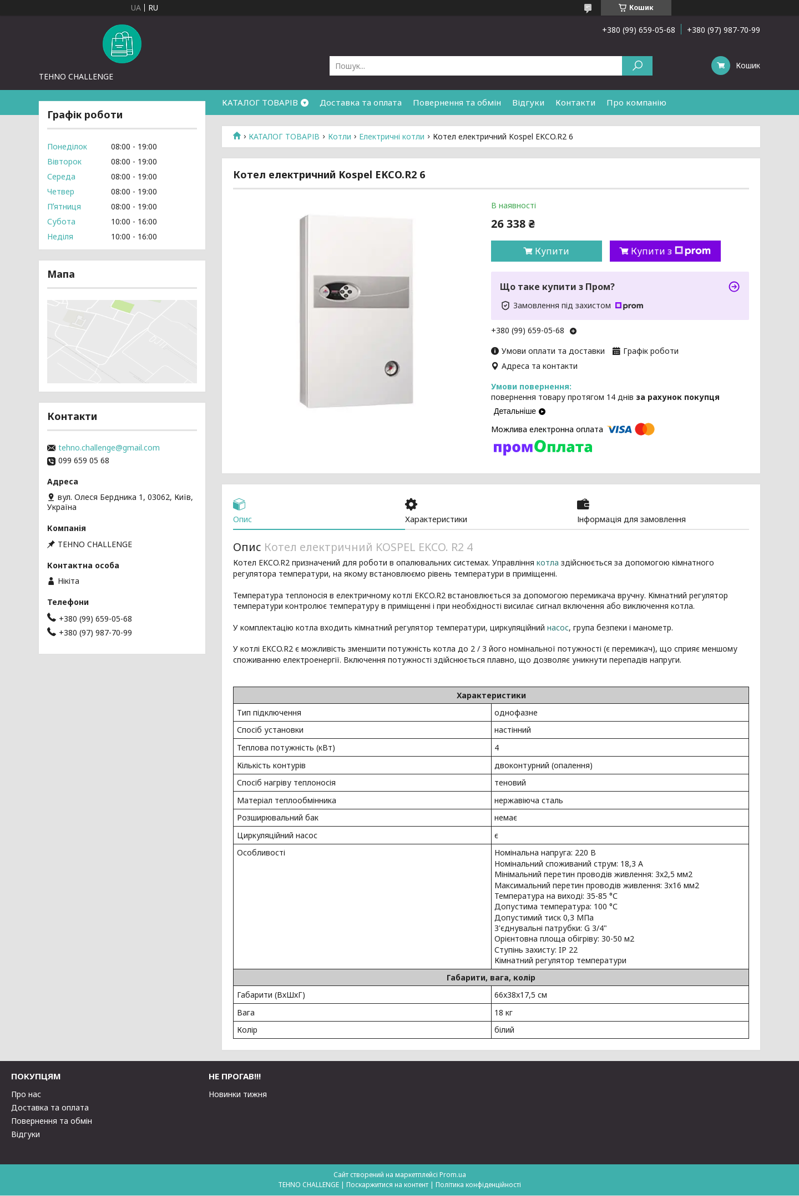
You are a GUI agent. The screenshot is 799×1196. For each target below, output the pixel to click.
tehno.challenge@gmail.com (109, 448)
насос (558, 628)
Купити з (671, 251)
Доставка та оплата (361, 102)
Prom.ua (452, 1175)
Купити (552, 251)
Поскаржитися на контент (387, 1185)
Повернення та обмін (457, 102)
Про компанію (636, 102)
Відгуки (528, 102)
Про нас (26, 1094)
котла (548, 563)
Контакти (575, 102)
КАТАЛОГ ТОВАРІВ (260, 102)
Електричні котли (391, 137)
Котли (339, 137)
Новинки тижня (238, 1094)
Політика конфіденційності (478, 1185)
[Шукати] (637, 66)
